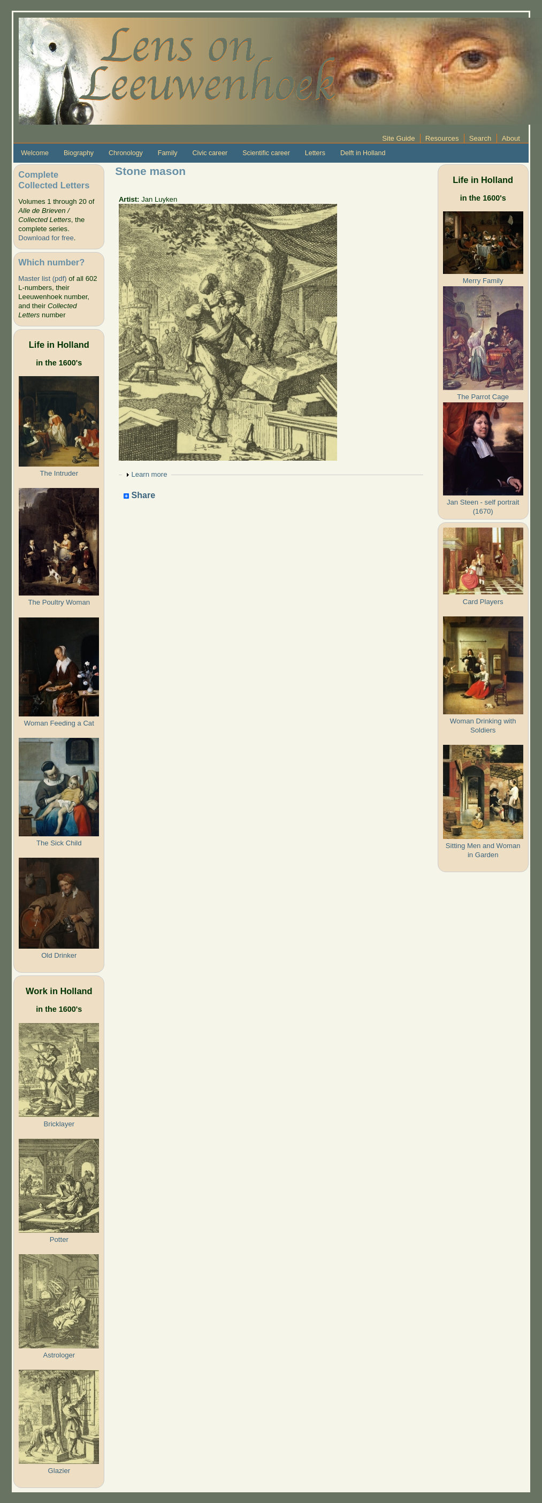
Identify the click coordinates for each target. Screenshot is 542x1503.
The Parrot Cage (483, 397)
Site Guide (398, 138)
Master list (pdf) (42, 278)
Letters (315, 153)
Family (168, 153)
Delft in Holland (362, 153)
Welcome (35, 153)
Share (139, 496)
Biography (79, 153)
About (511, 138)
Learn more (149, 474)
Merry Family (483, 281)
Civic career (209, 153)
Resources (442, 138)
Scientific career (266, 153)
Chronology (126, 153)
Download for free (45, 238)
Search (480, 138)
